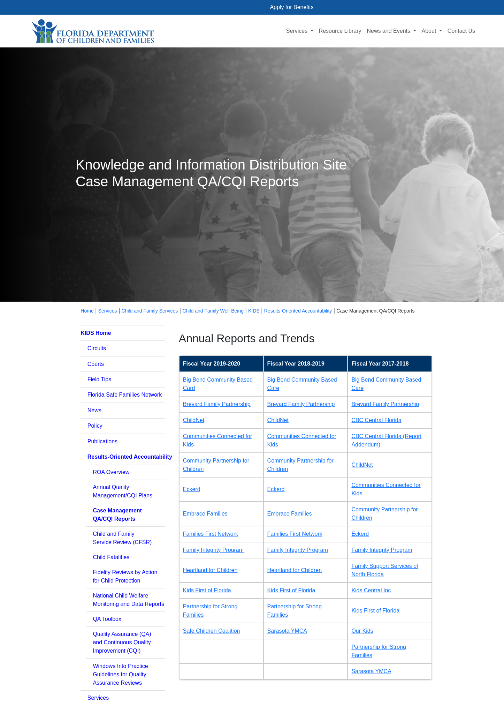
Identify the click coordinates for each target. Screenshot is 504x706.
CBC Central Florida (376, 420)
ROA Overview (111, 472)
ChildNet (193, 420)
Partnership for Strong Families (210, 610)
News (94, 410)
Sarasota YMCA (287, 631)
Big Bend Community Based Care (302, 384)
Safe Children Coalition (211, 631)
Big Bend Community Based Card (218, 384)
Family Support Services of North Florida (384, 570)
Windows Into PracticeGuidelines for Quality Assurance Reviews (120, 674)
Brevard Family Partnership (217, 404)
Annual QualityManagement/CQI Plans (122, 491)
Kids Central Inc (371, 590)
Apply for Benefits (291, 7)
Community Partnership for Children (216, 465)
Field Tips (99, 379)
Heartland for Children (210, 570)
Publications (102, 441)
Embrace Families (205, 514)
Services (98, 698)
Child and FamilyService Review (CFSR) (122, 538)
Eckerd (191, 489)
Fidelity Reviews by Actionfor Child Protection (125, 576)
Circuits (96, 348)
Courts (95, 364)
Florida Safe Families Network (124, 395)
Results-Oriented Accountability (298, 311)
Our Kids (362, 631)
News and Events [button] (389, 31)
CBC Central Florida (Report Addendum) (386, 440)
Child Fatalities (111, 557)
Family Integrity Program (213, 550)
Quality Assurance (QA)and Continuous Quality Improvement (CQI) (122, 642)
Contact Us (461, 31)
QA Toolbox (107, 619)
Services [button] (297, 31)
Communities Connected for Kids (217, 440)
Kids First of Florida (207, 590)
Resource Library (340, 31)
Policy (94, 426)
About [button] (430, 31)
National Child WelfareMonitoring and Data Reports (128, 600)
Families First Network (210, 534)
